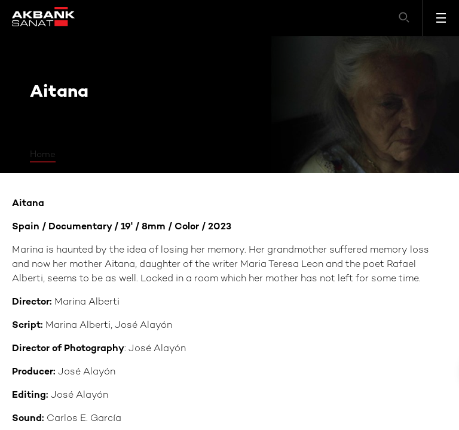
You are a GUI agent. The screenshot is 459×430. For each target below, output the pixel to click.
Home (43, 154)
